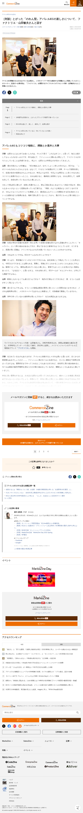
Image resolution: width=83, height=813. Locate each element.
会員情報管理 (13, 786)
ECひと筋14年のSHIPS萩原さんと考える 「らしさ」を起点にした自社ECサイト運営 (35, 496)
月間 (61, 644)
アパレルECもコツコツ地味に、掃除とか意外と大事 (33, 107)
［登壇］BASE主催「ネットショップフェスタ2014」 (34, 530)
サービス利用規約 (14, 795)
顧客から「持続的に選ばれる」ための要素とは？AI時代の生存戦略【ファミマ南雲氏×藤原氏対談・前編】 (41, 680)
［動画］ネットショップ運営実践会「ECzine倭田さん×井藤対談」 (38, 523)
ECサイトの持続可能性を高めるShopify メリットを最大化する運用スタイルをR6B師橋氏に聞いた (39, 685)
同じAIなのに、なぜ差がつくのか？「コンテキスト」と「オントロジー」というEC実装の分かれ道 (39, 654)
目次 (59, 101)
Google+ (18, 543)
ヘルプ (11, 779)
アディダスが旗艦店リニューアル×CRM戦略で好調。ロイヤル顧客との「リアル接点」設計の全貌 (39, 672)
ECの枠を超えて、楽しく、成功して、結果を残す (33, 124)
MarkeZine (7, 741)
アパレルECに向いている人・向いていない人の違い (33, 131)
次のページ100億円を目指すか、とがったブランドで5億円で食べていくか (41, 442)
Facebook (19, 540)
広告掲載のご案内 (21, 732)
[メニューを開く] (3, 3)
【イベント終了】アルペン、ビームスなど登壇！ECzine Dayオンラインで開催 (32, 676)
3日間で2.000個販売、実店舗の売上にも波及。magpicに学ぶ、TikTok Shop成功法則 (34, 689)
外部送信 (11, 801)
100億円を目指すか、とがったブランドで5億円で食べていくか (37, 117)
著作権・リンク (13, 782)
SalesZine (28, 741)
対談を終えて (20, 134)
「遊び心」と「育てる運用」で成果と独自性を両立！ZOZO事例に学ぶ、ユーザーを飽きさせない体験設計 (42, 649)
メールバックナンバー (41, 420)
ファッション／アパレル (9, 33)
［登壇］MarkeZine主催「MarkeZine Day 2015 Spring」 (35, 532)
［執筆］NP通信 (21, 535)
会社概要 (11, 792)
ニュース (49, 741)
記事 (69, 741)
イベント (28, 750)
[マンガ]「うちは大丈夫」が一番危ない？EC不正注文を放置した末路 (29, 667)
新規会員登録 (24, 425)
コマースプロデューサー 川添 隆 (11, 27)
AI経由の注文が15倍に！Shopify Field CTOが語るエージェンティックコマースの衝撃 (34, 663)
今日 (22, 644)
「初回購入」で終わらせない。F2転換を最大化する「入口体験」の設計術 (31, 658)
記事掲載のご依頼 (62, 732)
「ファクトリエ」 (23, 348)
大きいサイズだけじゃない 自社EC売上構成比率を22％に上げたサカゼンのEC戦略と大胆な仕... (39, 493)
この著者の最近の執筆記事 (23, 549)
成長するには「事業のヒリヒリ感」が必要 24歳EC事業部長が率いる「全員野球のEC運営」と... (39, 489)
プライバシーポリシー (15, 798)
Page (7, 117)
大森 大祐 (37, 27)
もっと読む (8, 498)
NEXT (77, 451)
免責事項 (11, 789)
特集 (5, 750)
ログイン (58, 425)
